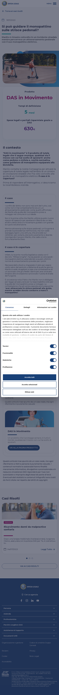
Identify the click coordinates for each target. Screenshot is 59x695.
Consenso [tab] (9, 307)
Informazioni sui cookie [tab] (46, 307)
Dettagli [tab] (27, 307)
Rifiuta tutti (29, 392)
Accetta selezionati (29, 384)
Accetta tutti (30, 377)
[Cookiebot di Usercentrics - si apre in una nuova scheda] (46, 301)
